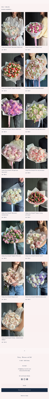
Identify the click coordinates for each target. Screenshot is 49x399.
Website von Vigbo (24, 395)
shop (2, 6)
